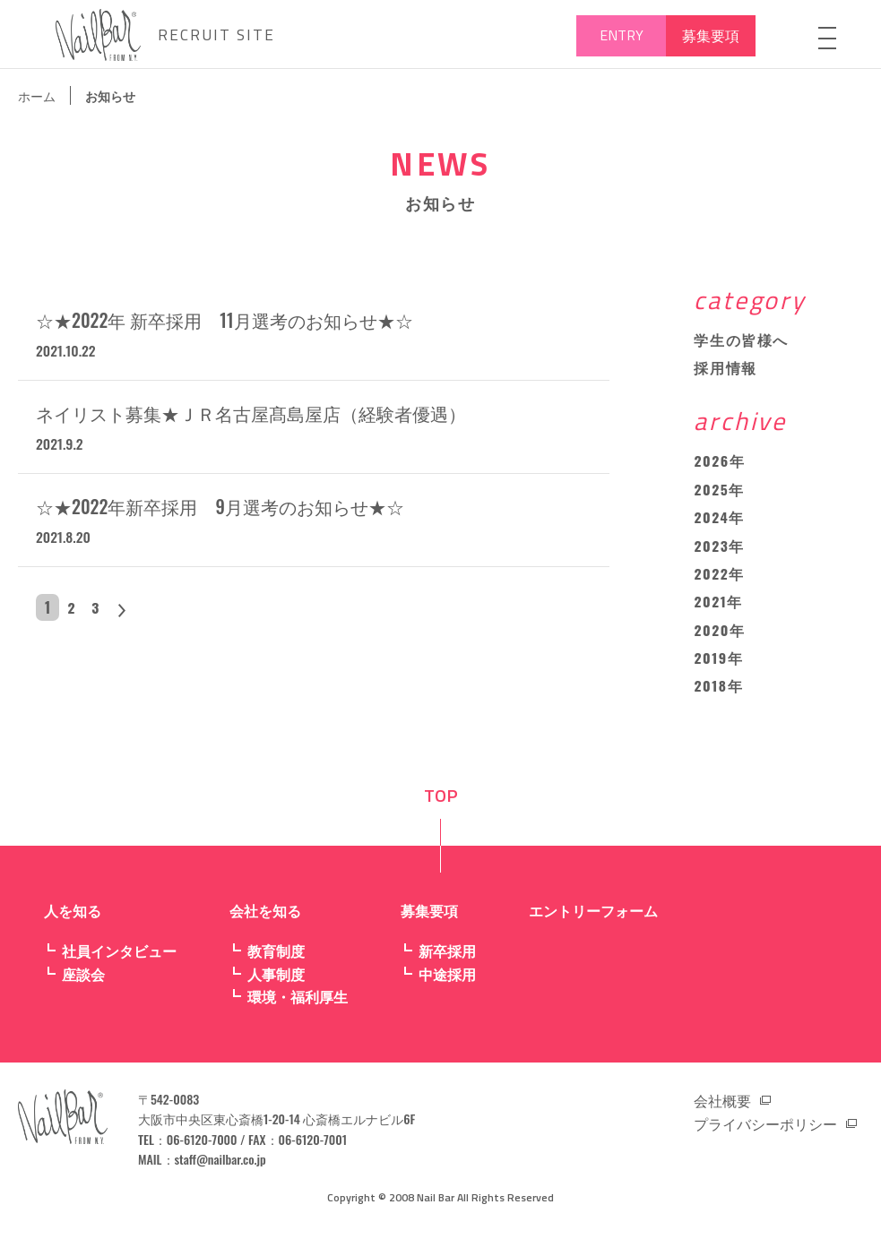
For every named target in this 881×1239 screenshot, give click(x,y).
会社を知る (265, 916)
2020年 (720, 635)
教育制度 (276, 957)
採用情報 (725, 369)
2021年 (718, 606)
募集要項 (710, 35)
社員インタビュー (119, 957)
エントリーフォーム (593, 916)
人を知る (72, 916)
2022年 (719, 578)
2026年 (720, 463)
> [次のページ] (131, 613)
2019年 (719, 664)
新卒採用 (447, 957)
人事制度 (276, 980)
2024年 (719, 520)
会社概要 (722, 1106)
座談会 (83, 980)
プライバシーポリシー (765, 1129)
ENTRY (621, 35)
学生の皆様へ (741, 340)
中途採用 (447, 980)
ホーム (37, 95)
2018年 (719, 692)
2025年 (719, 492)
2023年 (719, 549)
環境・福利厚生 (297, 1003)
